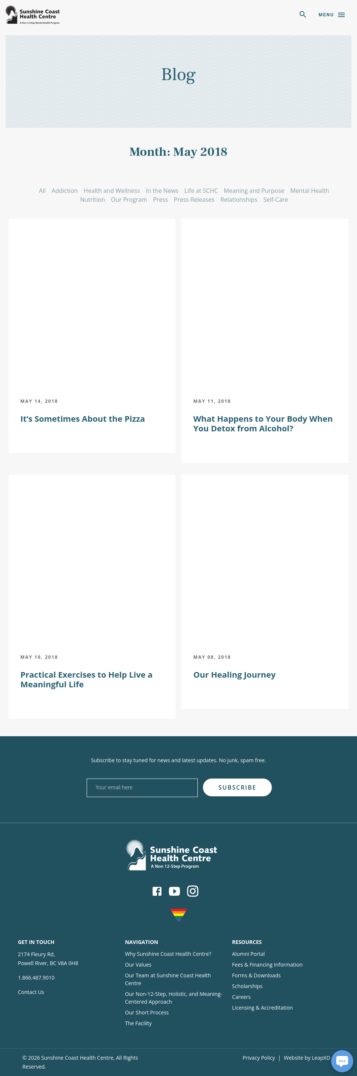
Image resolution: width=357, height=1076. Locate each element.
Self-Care (275, 199)
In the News (162, 191)
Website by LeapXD (307, 1057)
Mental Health (309, 191)
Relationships (238, 199)
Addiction (64, 191)
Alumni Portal (248, 953)
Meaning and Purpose (254, 191)
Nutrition (92, 199)
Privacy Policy (259, 1057)
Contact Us (31, 992)
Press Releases (194, 199)
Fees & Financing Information (267, 964)
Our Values (138, 964)
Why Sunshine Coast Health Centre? (168, 953)
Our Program (129, 199)
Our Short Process (147, 1012)
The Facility (138, 1023)
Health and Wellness (112, 191)
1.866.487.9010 (36, 977)
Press (160, 199)
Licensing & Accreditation (262, 1007)
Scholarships (247, 986)
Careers (241, 996)
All (42, 191)
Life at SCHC (201, 191)
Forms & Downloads (256, 975)
